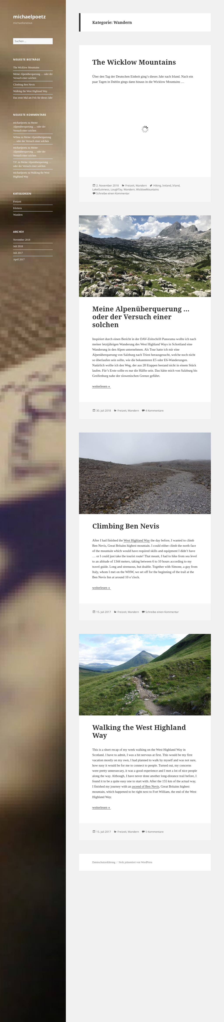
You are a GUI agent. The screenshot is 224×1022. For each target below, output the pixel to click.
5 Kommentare (154, 832)
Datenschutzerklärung (103, 862)
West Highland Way (137, 540)
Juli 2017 (18, 252)
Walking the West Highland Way (30, 91)
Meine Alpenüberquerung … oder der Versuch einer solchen (29, 126)
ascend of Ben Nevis (145, 786)
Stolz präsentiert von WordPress (135, 862)
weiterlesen (101, 386)
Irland (176, 185)
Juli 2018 (18, 246)
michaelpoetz (29, 16)
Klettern (17, 208)
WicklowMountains (147, 189)
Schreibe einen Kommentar (113, 193)
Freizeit (17, 201)
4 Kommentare (154, 410)
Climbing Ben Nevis (24, 84)
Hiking (157, 185)
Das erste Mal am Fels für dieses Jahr (32, 97)
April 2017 (18, 259)
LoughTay (116, 189)
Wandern (18, 214)
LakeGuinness (100, 189)
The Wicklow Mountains (26, 67)
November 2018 (21, 239)
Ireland (166, 185)
